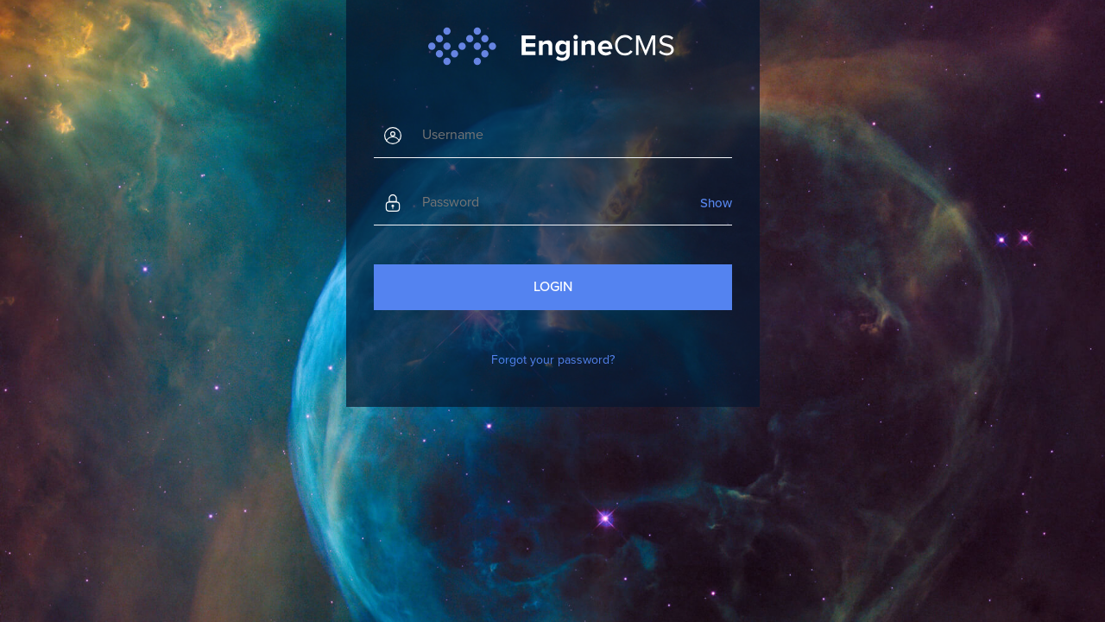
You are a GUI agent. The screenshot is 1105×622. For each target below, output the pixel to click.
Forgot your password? (553, 359)
